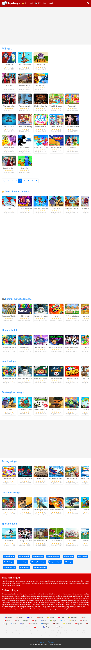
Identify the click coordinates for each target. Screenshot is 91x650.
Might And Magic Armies (73, 210)
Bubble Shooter (25, 318)
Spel (25, 623)
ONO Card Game (72, 380)
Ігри (63, 623)
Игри (37, 629)
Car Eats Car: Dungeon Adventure (29, 481)
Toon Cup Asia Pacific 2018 (74, 349)
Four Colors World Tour (10, 349)
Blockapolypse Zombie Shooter (44, 512)
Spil (34, 623)
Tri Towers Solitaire (72, 318)
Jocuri (73, 623)
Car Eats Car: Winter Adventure (59, 481)
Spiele (61, 620)
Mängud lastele (10, 332)
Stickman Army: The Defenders (44, 411)
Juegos (50, 620)
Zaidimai (67, 626)
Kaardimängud (9, 363)
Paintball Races (72, 481)
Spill (16, 623)
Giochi (7, 623)
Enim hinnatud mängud (15, 193)
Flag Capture (72, 512)
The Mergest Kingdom (25, 411)
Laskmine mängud (11, 494)
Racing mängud (10, 463)
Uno (56, 318)
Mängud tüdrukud (9, 570)
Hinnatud (29, 3)
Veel (51, 3)
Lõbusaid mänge (9, 558)
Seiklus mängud (38, 558)
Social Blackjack (56, 380)
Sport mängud (9, 525)
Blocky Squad (56, 411)
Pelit (43, 623)
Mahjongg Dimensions (41, 318)
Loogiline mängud (55, 564)
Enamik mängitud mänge (17, 301)
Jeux (83, 620)
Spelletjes (72, 620)
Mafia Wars (25, 512)
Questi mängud (22, 564)
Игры (30, 620)
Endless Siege (72, 411)
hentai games (66, 637)
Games (8, 620)
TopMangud (14, 3)
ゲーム (59, 629)
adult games (56, 637)
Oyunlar (79, 626)
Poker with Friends (40, 380)
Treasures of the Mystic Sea (11, 318)
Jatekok (83, 623)
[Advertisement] (45, 25)
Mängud (45, 626)
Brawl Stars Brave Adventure (43, 210)
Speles (56, 626)
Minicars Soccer (56, 543)
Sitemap (51, 644)
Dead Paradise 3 (40, 481)
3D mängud (68, 564)
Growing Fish (24, 349)
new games (76, 637)
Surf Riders (9, 543)
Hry (13, 626)
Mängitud (42, 3)
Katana (9, 210)
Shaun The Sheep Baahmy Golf (44, 543)
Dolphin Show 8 (40, 349)
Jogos (40, 620)
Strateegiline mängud (13, 394)
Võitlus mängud (69, 558)
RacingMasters (9, 481)
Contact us (40, 644)
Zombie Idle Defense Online (11, 512)
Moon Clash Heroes (56, 512)
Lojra (20, 637)
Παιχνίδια (47, 629)
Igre (22, 626)
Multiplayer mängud (40, 570)
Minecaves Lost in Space (57, 349)
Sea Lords (56, 210)
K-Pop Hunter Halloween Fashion (29, 210)
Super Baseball (72, 543)
